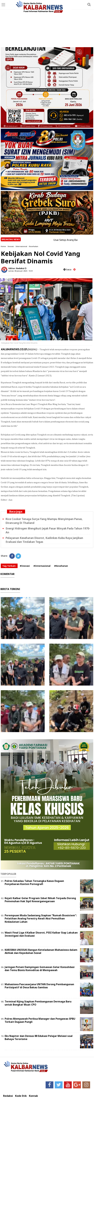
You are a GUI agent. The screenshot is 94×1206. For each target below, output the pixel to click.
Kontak (33, 1096)
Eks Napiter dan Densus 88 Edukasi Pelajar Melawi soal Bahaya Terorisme (39, 1037)
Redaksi (8, 1096)
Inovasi (11, 246)
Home (3, 246)
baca (67, 269)
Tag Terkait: (9, 565)
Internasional (21, 246)
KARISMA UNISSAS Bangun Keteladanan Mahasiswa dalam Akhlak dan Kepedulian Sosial (41, 951)
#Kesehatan (61, 565)
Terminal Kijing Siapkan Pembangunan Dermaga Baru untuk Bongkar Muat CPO (38, 1003)
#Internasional (41, 565)
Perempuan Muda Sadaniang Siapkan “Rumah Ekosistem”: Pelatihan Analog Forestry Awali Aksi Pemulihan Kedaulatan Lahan (41, 919)
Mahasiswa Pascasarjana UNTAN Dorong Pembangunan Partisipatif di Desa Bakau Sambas (39, 986)
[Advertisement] (47, 24)
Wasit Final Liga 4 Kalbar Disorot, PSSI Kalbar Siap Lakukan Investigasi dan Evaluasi (41, 934)
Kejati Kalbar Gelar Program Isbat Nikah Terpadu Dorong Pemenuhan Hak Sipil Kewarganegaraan (40, 899)
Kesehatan (33, 246)
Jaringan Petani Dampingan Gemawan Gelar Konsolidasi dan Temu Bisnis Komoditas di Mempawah (40, 968)
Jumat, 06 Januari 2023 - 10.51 (21, 271)
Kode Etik (21, 1096)
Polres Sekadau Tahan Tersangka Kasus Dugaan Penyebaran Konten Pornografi (34, 882)
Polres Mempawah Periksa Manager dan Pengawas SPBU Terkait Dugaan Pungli (40, 1020)
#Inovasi (25, 565)
